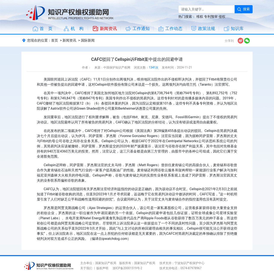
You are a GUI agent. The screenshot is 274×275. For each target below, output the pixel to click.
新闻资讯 (69, 40)
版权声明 (102, 268)
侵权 (222, 17)
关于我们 (86, 268)
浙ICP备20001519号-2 (127, 268)
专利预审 (211, 17)
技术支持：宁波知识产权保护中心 (181, 263)
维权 (199, 17)
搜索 (243, 9)
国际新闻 (88, 40)
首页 (54, 40)
